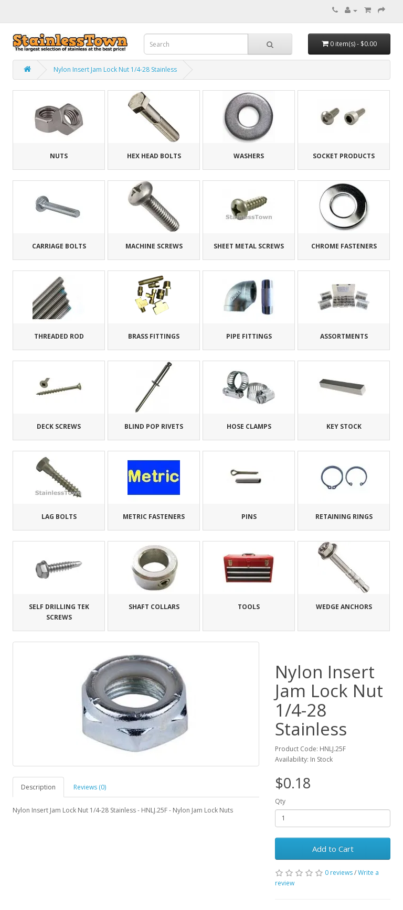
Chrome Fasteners (344, 246)
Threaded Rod (59, 336)
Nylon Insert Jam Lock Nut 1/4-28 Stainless (115, 69)
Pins (249, 516)
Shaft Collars (154, 606)
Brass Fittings (153, 336)
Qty (280, 801)
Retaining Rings (344, 516)
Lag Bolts (59, 516)
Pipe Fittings (249, 336)
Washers (249, 155)
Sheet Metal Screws (249, 246)
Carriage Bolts (59, 246)
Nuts (59, 155)
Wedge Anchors (344, 606)
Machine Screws (154, 246)
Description (38, 787)
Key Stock (344, 426)
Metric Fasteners (154, 516)
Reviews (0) (89, 787)
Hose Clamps (249, 426)
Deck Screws (59, 426)
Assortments (344, 336)
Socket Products (344, 155)
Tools (249, 606)
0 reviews (339, 872)
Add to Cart (333, 848)
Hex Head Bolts (154, 155)
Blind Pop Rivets (153, 426)
